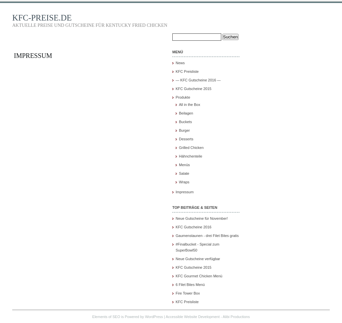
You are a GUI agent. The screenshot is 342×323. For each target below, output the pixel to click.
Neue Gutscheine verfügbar (198, 259)
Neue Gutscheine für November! (202, 218)
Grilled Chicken (191, 148)
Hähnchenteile (190, 156)
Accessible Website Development (193, 317)
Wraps (184, 182)
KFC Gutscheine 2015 (193, 89)
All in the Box (189, 105)
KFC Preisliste (187, 71)
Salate (184, 173)
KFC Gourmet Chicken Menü (199, 276)
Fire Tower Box (188, 293)
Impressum (33, 55)
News (180, 63)
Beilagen (186, 113)
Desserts (186, 139)
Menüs (184, 165)
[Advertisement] (290, 144)
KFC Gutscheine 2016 (193, 227)
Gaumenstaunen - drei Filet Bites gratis (207, 236)
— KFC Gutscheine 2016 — (198, 80)
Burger (184, 130)
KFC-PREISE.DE (42, 17)
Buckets (185, 122)
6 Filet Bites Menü (190, 285)
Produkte (183, 97)
